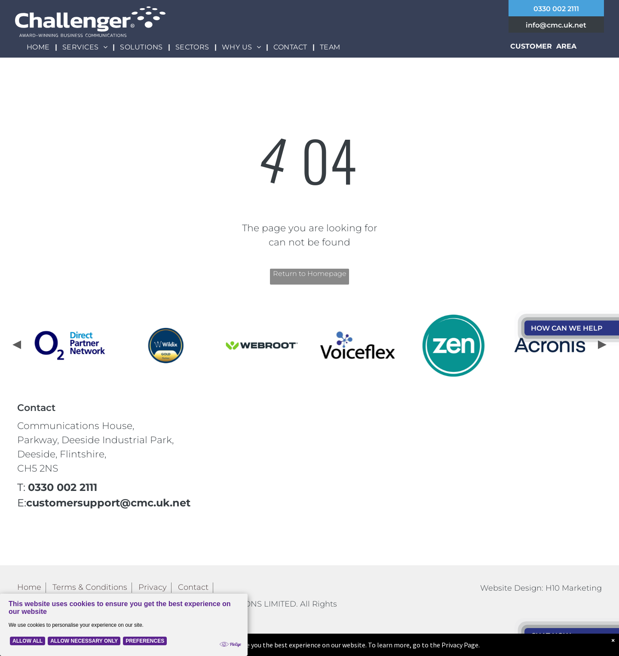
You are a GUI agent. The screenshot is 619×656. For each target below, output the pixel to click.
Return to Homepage (309, 274)
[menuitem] (39, 47)
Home (29, 587)
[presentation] (16, 345)
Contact (193, 587)
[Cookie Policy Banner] (124, 625)
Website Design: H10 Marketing (541, 588)
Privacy (152, 587)
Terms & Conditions (89, 587)
